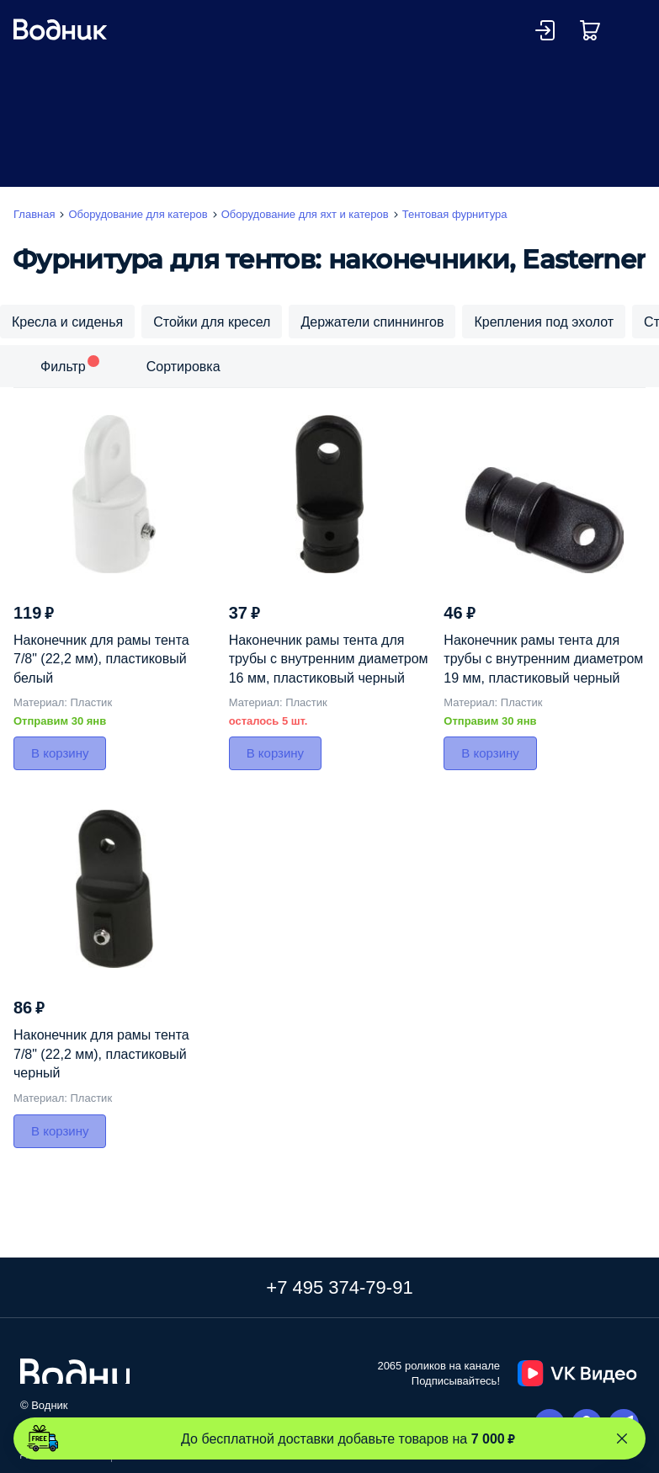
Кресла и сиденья (67, 321)
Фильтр (63, 366)
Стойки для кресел (211, 321)
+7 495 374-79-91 (339, 1287)
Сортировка (183, 366)
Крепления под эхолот (544, 321)
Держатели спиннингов (372, 321)
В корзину (59, 753)
